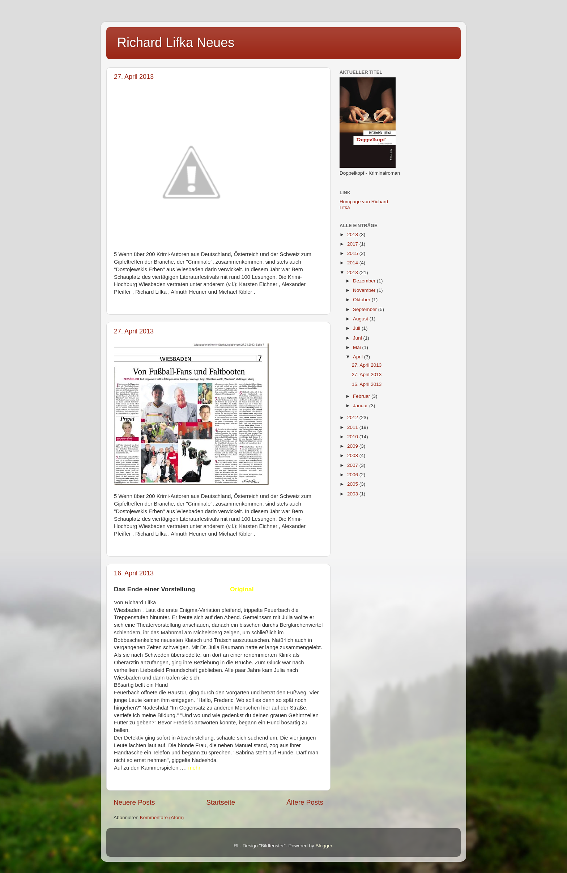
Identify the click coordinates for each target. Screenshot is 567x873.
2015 (353, 253)
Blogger (323, 845)
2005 (353, 484)
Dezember (365, 281)
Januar (361, 405)
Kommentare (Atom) (162, 817)
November (365, 290)
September (365, 309)
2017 (353, 244)
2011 (353, 427)
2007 (353, 465)
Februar (362, 396)
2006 (353, 474)
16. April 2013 (134, 573)
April (358, 356)
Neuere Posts (134, 802)
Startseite (220, 802)
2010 (353, 436)
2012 (353, 417)
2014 (353, 262)
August (361, 318)
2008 (353, 455)
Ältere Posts (304, 802)
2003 (353, 494)
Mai (357, 347)
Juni (358, 338)
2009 (353, 446)
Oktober (362, 299)
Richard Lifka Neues (175, 42)
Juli (357, 328)
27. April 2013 (134, 76)
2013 (353, 272)
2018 (353, 234)
